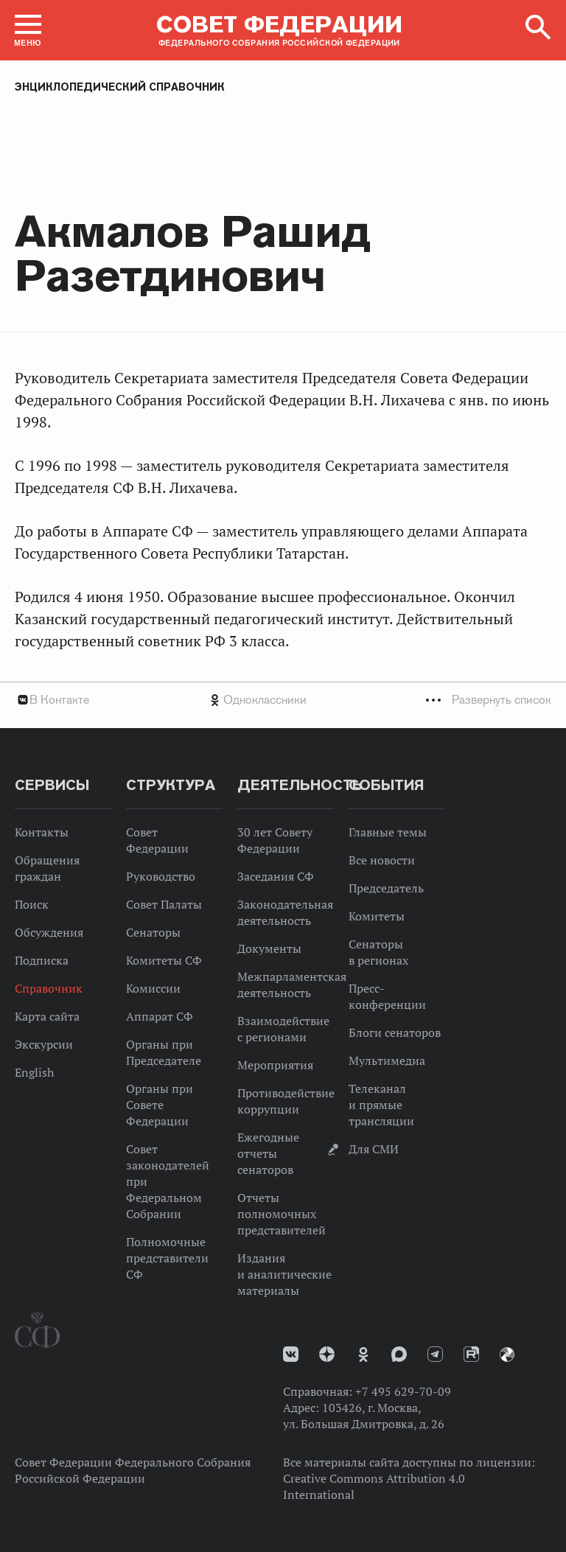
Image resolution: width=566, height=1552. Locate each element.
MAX (399, 1354)
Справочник (49, 988)
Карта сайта (47, 1016)
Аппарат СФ (159, 1016)
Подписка (42, 960)
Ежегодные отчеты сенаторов (268, 1153)
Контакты (42, 832)
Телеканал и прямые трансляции (381, 1104)
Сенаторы (153, 932)
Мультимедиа (387, 1060)
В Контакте (59, 699)
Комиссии (153, 988)
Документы (269, 948)
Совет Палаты (164, 904)
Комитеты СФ (164, 960)
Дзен (327, 1354)
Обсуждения (49, 932)
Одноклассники (265, 699)
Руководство (160, 876)
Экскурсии (44, 1044)
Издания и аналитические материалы (284, 1274)
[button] (28, 30)
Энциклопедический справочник (120, 87)
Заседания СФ (275, 876)
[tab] (283, 700)
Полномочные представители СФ (167, 1258)
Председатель (386, 888)
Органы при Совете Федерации (159, 1104)
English (34, 1072)
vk (290, 1354)
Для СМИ (374, 1149)
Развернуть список (501, 699)
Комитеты (377, 916)
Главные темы (388, 832)
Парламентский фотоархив (507, 1354)
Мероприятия (275, 1065)
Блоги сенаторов (395, 1032)
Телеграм (435, 1354)
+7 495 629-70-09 (403, 1391)
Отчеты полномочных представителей (281, 1213)
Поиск (32, 904)
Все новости (382, 860)
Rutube (471, 1354)
